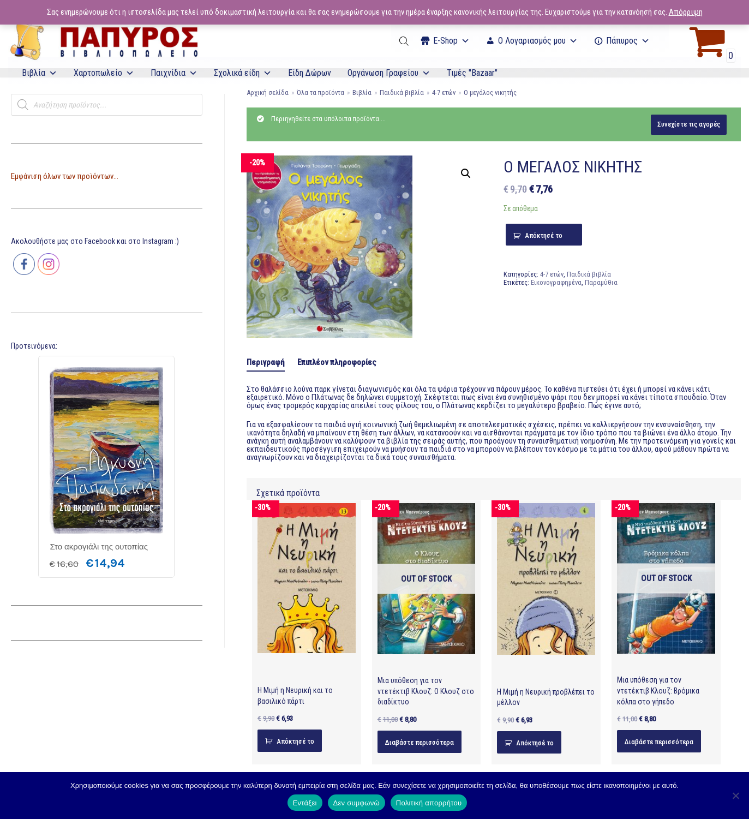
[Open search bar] (404, 41)
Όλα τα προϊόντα (320, 92)
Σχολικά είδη (243, 73)
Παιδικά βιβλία (402, 92)
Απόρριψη (686, 12)
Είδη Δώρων (309, 73)
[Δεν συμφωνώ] (735, 795)
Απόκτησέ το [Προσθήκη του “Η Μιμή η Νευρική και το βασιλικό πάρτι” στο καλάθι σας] (295, 741)
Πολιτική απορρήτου (429, 803)
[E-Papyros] (103, 41)
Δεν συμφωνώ (356, 803)
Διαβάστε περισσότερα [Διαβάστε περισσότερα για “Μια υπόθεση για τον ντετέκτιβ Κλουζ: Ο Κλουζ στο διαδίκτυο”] (419, 742)
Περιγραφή (266, 362)
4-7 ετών (444, 92)
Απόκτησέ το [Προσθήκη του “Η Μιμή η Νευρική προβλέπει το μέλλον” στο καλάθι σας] (535, 743)
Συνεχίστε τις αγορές (688, 124)
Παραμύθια (601, 282)
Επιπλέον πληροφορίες (336, 362)
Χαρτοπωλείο (104, 73)
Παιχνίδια (174, 73)
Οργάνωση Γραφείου (388, 73)
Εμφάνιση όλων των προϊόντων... (64, 176)
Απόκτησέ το (543, 235)
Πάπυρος (628, 40)
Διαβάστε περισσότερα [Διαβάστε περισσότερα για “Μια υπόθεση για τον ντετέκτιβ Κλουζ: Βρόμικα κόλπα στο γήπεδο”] (659, 742)
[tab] (266, 363)
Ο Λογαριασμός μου (538, 40)
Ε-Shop (451, 40)
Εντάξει (305, 803)
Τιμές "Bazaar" (472, 73)
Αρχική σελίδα (268, 92)
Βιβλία (39, 73)
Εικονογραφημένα (556, 282)
